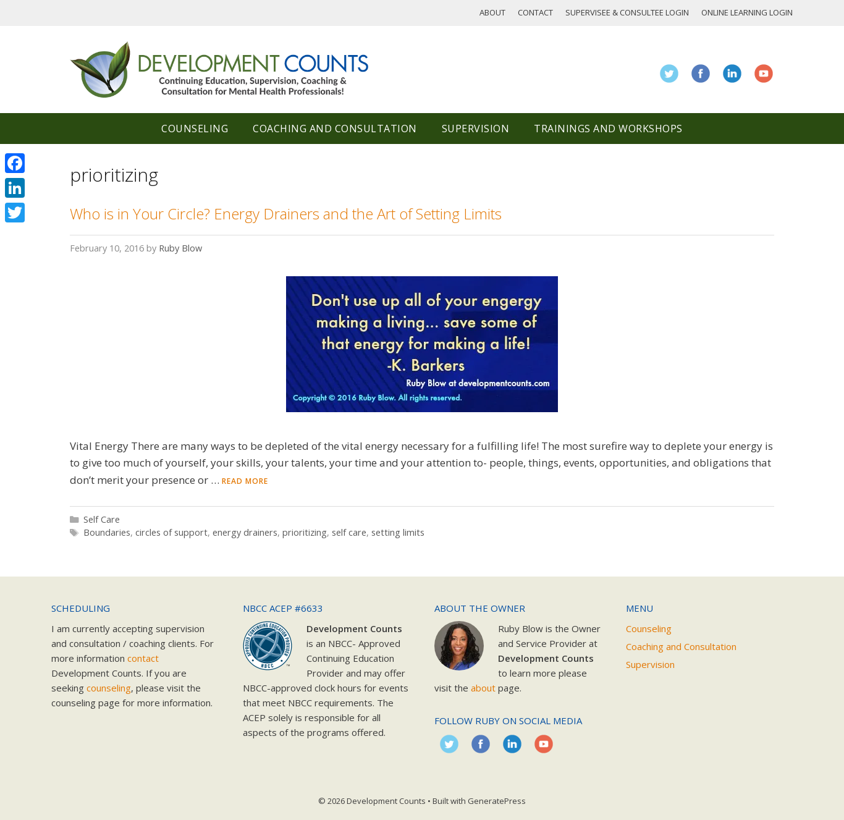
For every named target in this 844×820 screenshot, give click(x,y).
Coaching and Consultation (335, 128)
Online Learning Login (747, 12)
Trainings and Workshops (608, 128)
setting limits (397, 532)
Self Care (101, 519)
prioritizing (304, 532)
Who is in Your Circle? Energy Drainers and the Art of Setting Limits (286, 213)
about (483, 688)
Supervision (476, 128)
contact (143, 658)
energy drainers (245, 532)
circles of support (171, 532)
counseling (109, 688)
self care (349, 532)
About (492, 12)
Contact (535, 12)
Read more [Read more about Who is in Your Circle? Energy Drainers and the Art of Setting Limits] (245, 481)
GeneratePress (497, 800)
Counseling (194, 128)
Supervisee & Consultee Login (627, 12)
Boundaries (106, 532)
